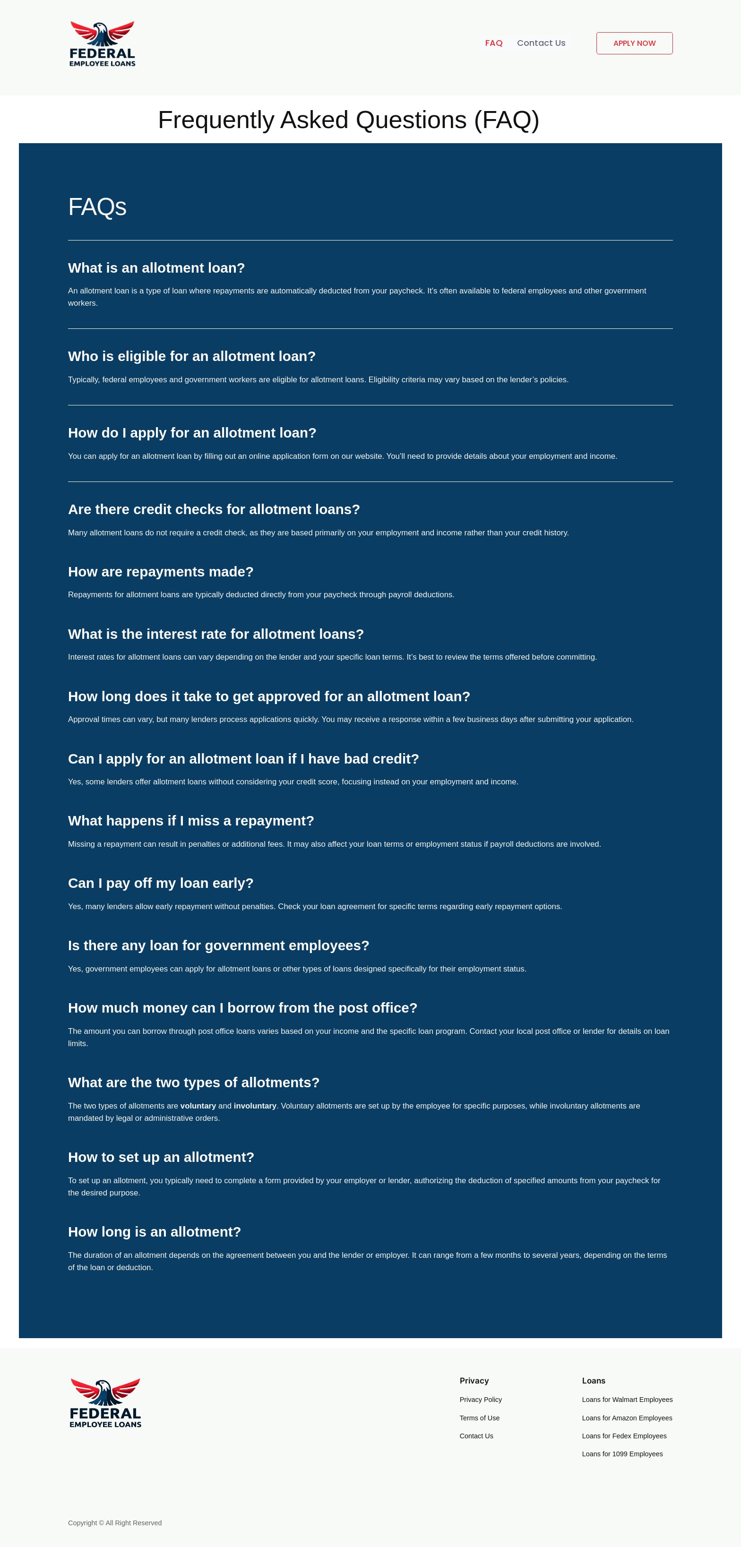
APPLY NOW (634, 42)
